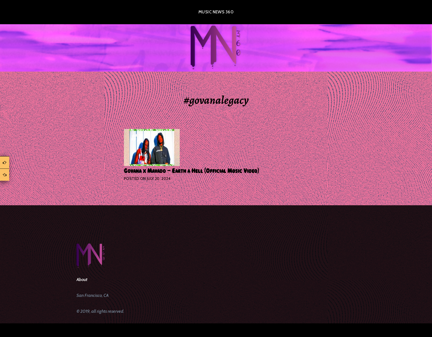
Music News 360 (216, 11)
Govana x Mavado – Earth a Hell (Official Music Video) (191, 171)
